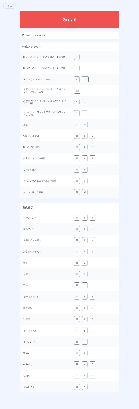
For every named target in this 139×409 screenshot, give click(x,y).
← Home (10, 6)
